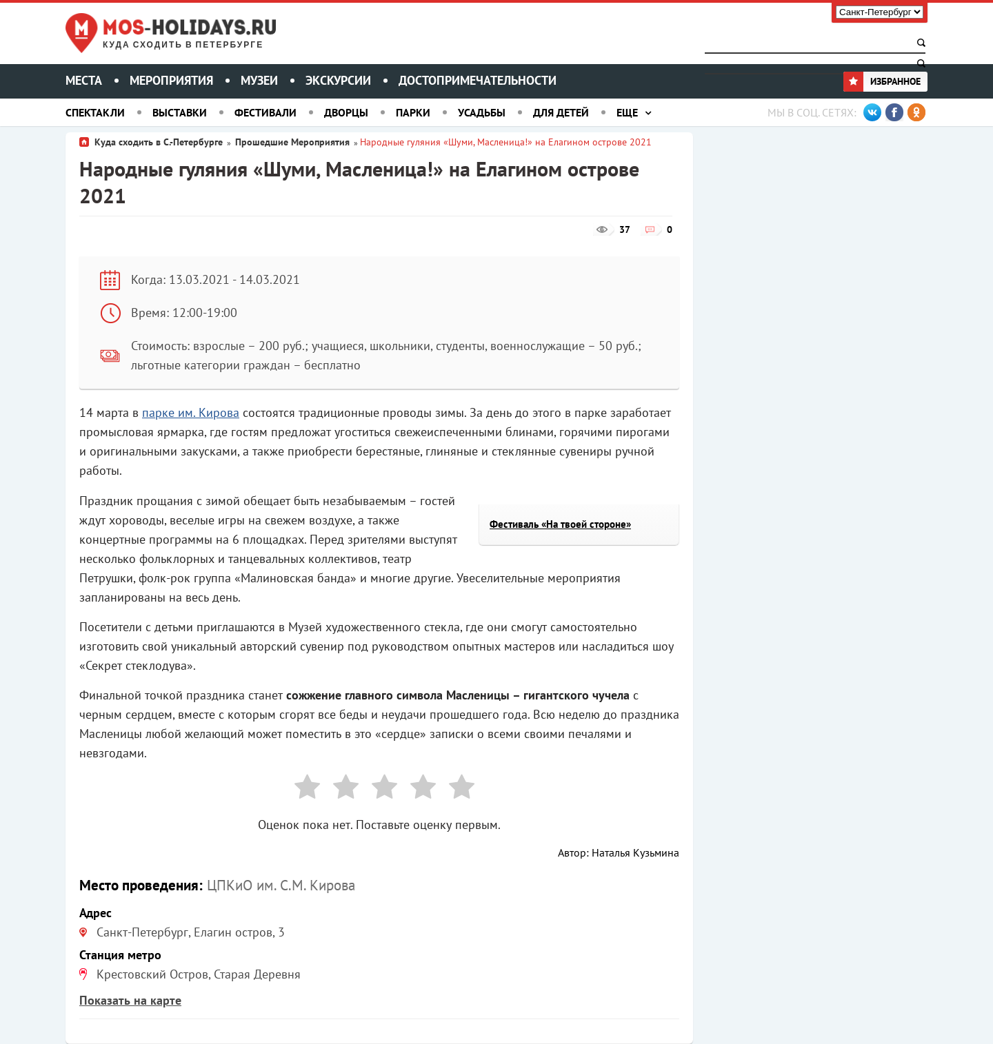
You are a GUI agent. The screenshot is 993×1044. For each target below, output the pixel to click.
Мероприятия (171, 80)
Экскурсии (338, 80)
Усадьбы (481, 112)
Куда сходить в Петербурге (183, 45)
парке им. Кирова (190, 412)
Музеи (259, 80)
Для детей (561, 112)
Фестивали (265, 112)
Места (84, 80)
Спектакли (95, 112)
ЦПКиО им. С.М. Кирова (281, 885)
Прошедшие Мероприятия (292, 142)
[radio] (302, 789)
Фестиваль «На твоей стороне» (560, 524)
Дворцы (346, 112)
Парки (413, 112)
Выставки (179, 112)
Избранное (882, 81)
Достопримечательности (477, 80)
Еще (627, 112)
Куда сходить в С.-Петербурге (158, 142)
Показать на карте (130, 1000)
